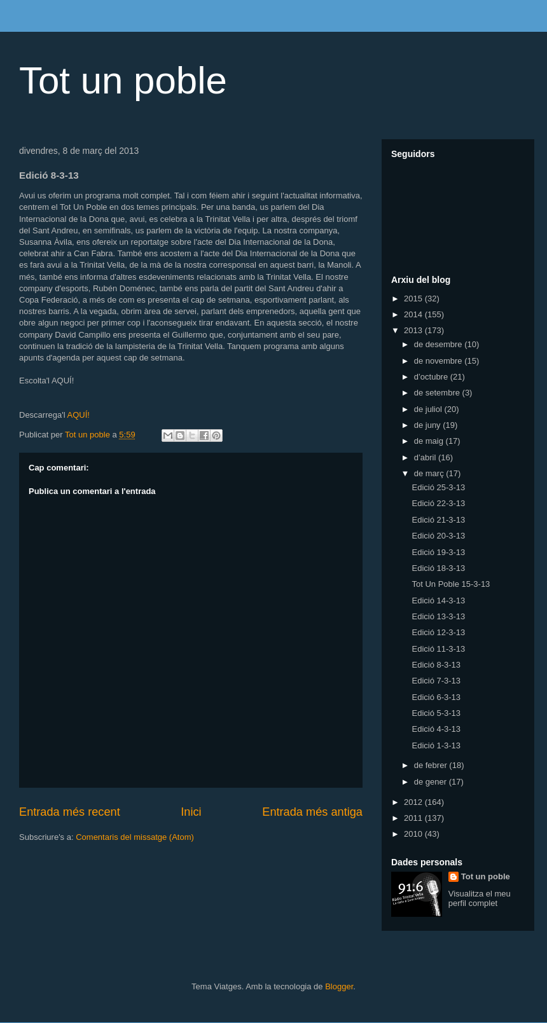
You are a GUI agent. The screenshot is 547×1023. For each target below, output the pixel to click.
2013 (414, 330)
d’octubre (432, 376)
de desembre (439, 344)
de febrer (432, 765)
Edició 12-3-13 (438, 632)
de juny (428, 425)
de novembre (439, 361)
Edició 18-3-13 (438, 568)
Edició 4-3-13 (436, 729)
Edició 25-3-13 (438, 487)
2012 (414, 802)
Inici (191, 812)
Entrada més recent (69, 812)
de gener (431, 781)
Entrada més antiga (312, 812)
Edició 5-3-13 (436, 713)
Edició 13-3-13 (438, 616)
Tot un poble (123, 80)
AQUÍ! (78, 415)
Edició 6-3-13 (436, 697)
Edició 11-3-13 (438, 649)
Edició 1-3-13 (436, 745)
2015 (414, 298)
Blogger (339, 986)
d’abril (426, 457)
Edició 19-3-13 (438, 552)
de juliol (429, 409)
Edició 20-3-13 (438, 535)
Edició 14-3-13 (438, 600)
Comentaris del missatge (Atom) (135, 837)
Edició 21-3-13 (438, 520)
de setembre (438, 392)
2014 (414, 314)
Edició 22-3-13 (438, 503)
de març (430, 473)
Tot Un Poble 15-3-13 (451, 584)
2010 (414, 834)
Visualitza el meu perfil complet (479, 898)
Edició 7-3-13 (436, 680)
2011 (414, 818)
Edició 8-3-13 (436, 664)
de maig (430, 441)
